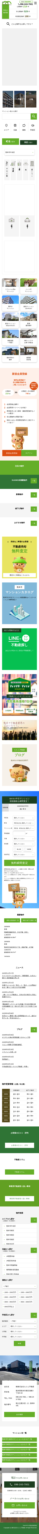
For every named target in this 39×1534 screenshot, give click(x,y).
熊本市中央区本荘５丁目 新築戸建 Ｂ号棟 (18, 947)
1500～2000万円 (26, 1292)
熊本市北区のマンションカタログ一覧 (16, 1460)
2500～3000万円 (26, 1297)
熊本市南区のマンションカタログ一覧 (16, 1455)
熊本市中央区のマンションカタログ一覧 (17, 1439)
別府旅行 (6, 1059)
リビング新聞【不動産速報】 (12, 1045)
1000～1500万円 (10, 1292)
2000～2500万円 (10, 1297)
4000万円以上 (9, 1307)
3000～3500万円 (10, 1302)
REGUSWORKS (33, 1525)
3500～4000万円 (26, 1302)
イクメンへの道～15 (9, 1052)
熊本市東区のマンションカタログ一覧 (16, 1444)
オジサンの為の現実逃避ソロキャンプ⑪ (16, 1037)
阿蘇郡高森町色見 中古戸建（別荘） (16, 932)
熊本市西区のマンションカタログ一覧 (16, 1449)
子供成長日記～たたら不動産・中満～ (15, 1066)
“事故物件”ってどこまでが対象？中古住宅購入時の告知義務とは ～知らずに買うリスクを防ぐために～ (19, 1006)
